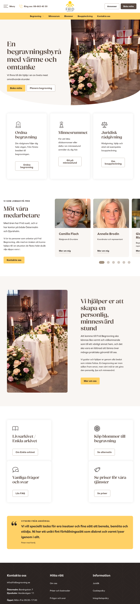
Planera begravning (41, 88)
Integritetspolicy (101, 568)
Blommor (68, 16)
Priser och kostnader (60, 561)
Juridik (96, 553)
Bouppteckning (85, 16)
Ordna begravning (26, 166)
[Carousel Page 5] (123, 262)
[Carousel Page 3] (113, 262)
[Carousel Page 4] (118, 262)
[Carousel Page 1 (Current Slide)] (102, 262)
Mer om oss (90, 380)
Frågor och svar (58, 568)
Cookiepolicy (99, 561)
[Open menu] (6, 6)
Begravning (35, 16)
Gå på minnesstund (70, 161)
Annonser (112, 6)
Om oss (53, 553)
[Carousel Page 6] (129, 262)
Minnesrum (54, 16)
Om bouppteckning (113, 162)
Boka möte (128, 6)
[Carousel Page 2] (108, 262)
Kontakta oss (103, 16)
